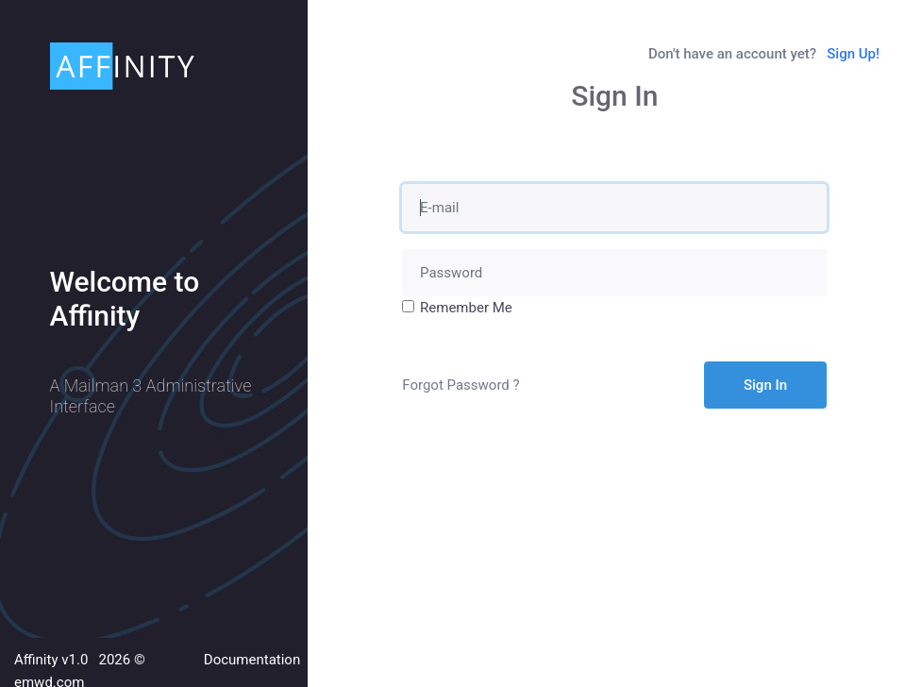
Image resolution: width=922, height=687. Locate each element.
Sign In (765, 385)
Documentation (252, 659)
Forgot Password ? (460, 385)
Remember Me (466, 307)
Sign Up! (853, 53)
